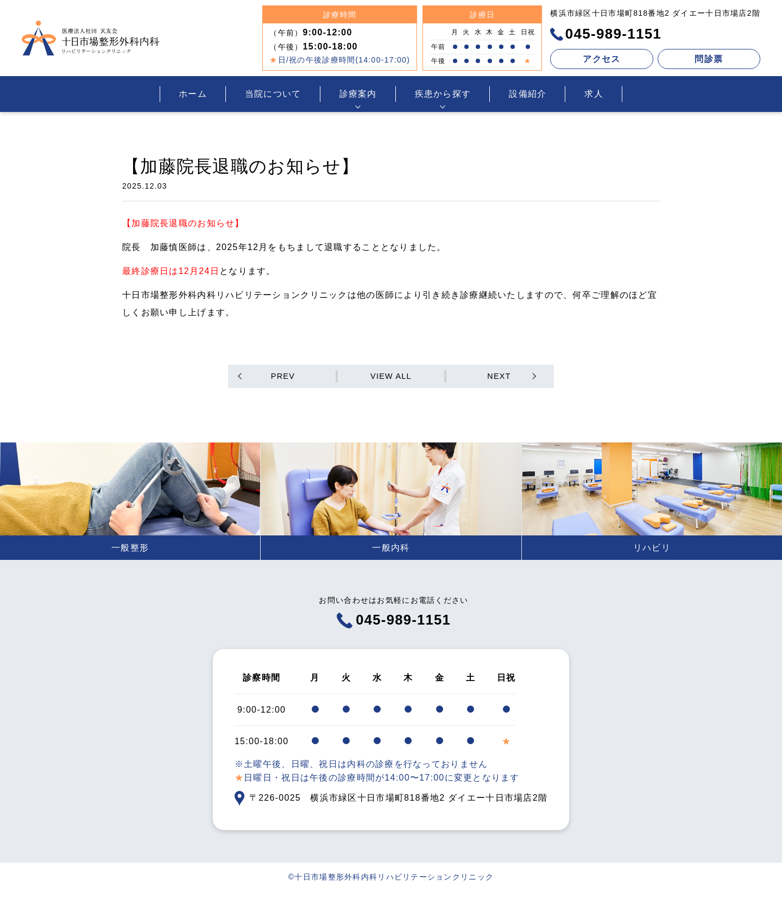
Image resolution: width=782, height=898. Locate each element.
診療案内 (358, 93)
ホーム (193, 93)
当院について (273, 93)
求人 (593, 93)
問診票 (709, 59)
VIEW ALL (390, 377)
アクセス (601, 59)
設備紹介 (527, 93)
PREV (285, 377)
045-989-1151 (605, 34)
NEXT (497, 377)
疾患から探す (443, 93)
